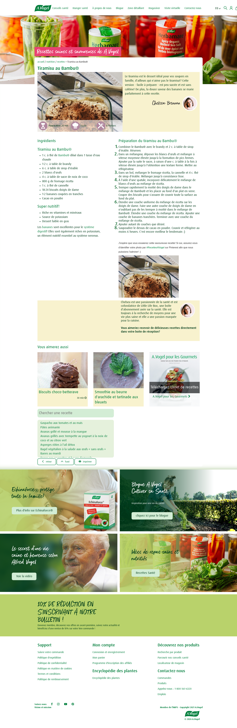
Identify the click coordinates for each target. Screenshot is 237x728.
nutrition (50, 62)
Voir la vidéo (24, 576)
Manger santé (80, 8)
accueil (40, 62)
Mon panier (98, 657)
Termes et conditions (49, 674)
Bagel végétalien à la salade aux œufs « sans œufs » (73, 448)
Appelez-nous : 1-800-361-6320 (175, 689)
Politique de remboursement (53, 679)
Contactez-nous (193, 8)
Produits (162, 683)
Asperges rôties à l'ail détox (57, 444)
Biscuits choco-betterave (58, 392)
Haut (65, 461)
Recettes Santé (145, 573)
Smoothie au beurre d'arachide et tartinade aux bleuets (116, 397)
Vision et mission (43, 707)
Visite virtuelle (172, 8)
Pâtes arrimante (50, 427)
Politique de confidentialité (52, 663)
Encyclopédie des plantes (106, 678)
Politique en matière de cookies (55, 668)
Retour (47, 461)
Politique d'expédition (49, 657)
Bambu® (63, 155)
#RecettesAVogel (155, 247)
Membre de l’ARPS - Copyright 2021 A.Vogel (181, 707)
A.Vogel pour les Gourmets (173, 396)
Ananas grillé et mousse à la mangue (63, 431)
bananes (47, 227)
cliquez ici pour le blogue (152, 515)
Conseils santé (61, 8)
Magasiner (154, 8)
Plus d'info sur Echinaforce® (34, 510)
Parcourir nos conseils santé (173, 657)
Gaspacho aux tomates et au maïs (61, 422)
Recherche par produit (170, 652)
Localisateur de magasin (171, 663)
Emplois (162, 694)
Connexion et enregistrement (108, 652)
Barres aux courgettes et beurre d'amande (66, 457)
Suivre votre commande (51, 652)
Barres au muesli (50, 453)
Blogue (120, 8)
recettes (61, 62)
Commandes (164, 678)
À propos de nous (102, 8)
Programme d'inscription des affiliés (112, 663)
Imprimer (85, 461)
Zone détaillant (136, 8)
